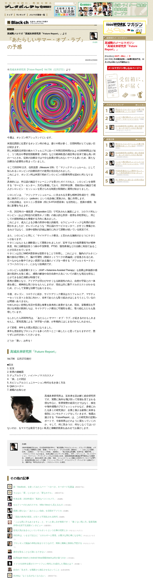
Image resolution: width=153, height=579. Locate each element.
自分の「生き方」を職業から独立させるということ (36, 570)
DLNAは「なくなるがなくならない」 (30, 576)
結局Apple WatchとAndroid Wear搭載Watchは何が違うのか (39, 558)
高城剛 (94, 42)
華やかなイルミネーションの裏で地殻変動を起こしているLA (129, 110)
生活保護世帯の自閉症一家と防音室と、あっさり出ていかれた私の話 (129, 127)
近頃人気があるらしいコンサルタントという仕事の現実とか (40, 530)
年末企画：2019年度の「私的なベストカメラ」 (34, 499)
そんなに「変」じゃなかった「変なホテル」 (33, 493)
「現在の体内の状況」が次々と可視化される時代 (35, 517)
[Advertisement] (124, 206)
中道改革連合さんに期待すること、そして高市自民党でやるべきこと (129, 172)
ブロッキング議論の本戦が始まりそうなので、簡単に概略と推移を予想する (47, 543)
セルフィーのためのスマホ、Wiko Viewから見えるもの (38, 505)
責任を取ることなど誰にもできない (29, 552)
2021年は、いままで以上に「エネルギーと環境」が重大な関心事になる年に (47, 535)
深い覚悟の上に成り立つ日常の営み (129, 180)
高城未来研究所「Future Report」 (34, 351)
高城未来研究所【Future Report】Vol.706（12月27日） (38, 69)
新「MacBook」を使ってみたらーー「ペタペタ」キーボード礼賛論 (43, 487)
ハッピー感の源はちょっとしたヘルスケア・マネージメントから (129, 118)
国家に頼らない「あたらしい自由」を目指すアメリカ (37, 511)
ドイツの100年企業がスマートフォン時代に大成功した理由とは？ (43, 564)
